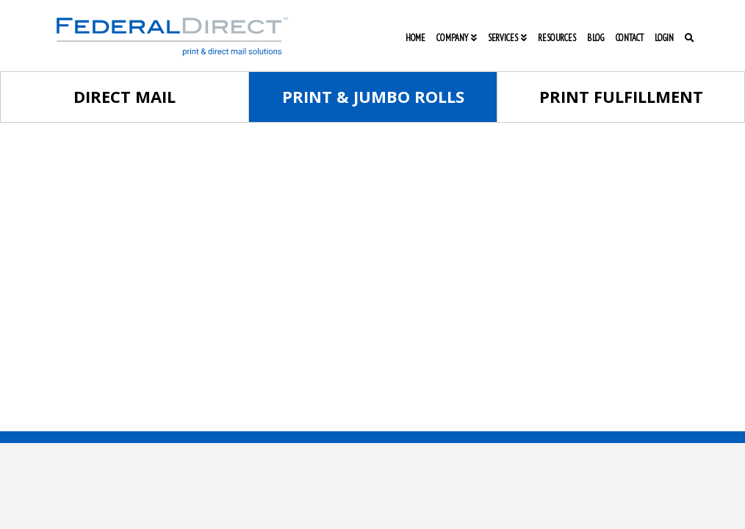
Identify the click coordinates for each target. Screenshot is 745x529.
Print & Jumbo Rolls (373, 96)
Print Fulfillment (621, 96)
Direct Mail (124, 96)
